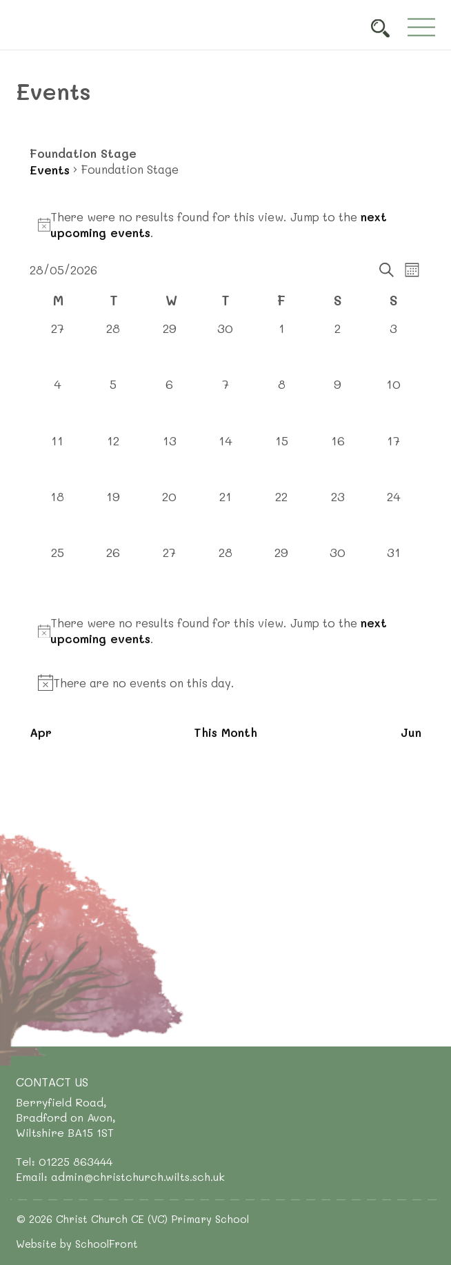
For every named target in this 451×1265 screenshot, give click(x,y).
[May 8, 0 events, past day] (282, 404)
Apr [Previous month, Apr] (41, 732)
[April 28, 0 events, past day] (113, 348)
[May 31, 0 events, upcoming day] (393, 572)
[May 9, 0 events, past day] (337, 404)
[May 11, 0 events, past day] (58, 460)
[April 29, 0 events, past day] (169, 348)
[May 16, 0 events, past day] (337, 460)
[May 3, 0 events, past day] (393, 348)
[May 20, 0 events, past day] (169, 516)
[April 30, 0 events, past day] (225, 348)
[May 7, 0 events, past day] (225, 404)
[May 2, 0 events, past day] (337, 348)
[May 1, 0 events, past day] (282, 348)
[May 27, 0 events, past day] (169, 572)
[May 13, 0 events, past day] (169, 460)
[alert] (226, 225)
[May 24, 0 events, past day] (393, 516)
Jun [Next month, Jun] (411, 732)
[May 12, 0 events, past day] (113, 460)
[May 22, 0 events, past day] (282, 516)
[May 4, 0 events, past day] (58, 404)
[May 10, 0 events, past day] (393, 404)
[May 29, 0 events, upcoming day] (282, 572)
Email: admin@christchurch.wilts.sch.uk (120, 1176)
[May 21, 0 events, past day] (225, 516)
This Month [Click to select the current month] (225, 732)
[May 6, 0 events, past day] (169, 404)
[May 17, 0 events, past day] (393, 460)
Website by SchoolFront (77, 1244)
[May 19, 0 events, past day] (113, 516)
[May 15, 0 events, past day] (282, 460)
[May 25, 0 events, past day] (58, 572)
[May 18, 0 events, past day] (58, 516)
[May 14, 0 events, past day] (225, 460)
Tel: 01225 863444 (64, 1161)
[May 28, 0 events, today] (225, 572)
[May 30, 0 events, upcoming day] (337, 572)
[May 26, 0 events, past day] (113, 572)
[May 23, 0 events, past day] (337, 516)
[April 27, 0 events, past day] (58, 348)
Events (50, 169)
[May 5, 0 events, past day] (113, 404)
